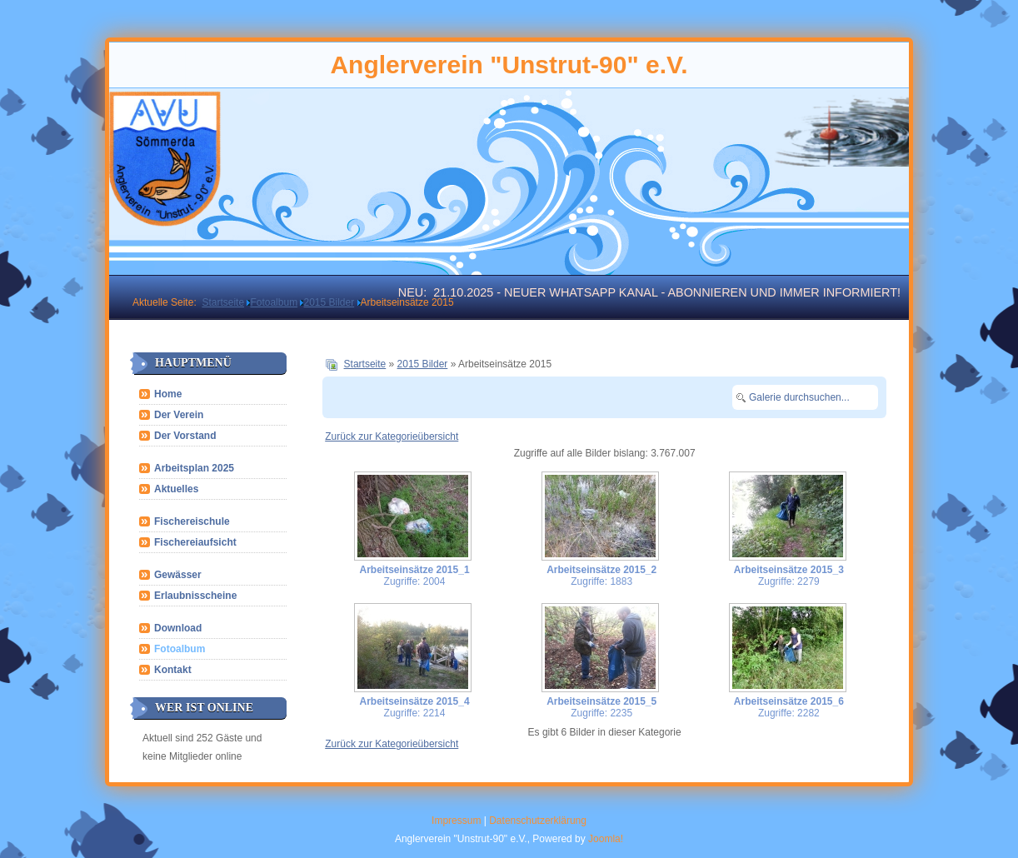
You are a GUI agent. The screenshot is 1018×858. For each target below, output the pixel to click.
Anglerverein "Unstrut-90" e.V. (508, 64)
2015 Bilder (422, 364)
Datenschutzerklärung (537, 820)
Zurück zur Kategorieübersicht (391, 436)
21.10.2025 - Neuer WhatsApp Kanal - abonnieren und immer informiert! (667, 292)
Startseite (365, 364)
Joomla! (605, 839)
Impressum (456, 820)
